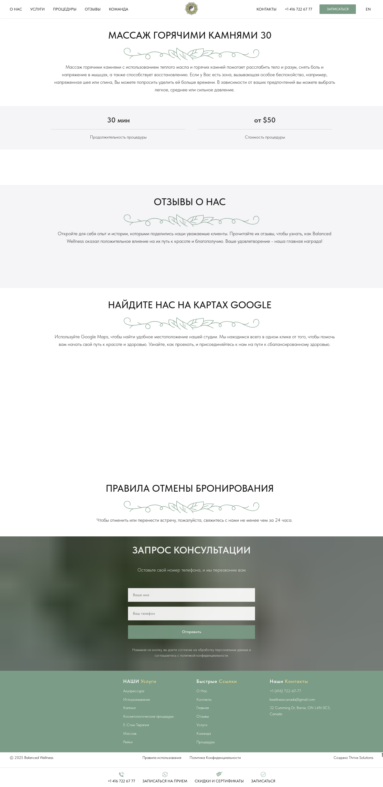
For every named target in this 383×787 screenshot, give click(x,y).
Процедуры (205, 748)
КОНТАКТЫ (266, 9)
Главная (202, 714)
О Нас (201, 697)
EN (368, 9)
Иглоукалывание (136, 706)
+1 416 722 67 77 (298, 9)
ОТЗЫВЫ (93, 9)
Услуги (201, 731)
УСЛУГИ (37, 9)
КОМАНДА (118, 9)
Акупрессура (133, 697)
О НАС (16, 9)
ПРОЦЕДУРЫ (64, 9)
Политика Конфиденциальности (215, 764)
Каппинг (129, 714)
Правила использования (161, 764)
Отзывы (202, 723)
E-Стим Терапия (136, 731)
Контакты (204, 706)
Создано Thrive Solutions (353, 764)
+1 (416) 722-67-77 (285, 697)
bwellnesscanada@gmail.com (292, 706)
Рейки (128, 748)
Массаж (130, 740)
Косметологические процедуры (148, 723)
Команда (203, 740)
